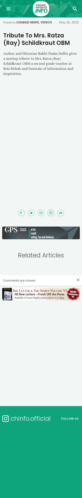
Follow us (70, 419)
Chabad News (27, 22)
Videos (46, 22)
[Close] (78, 280)
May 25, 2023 (69, 22)
